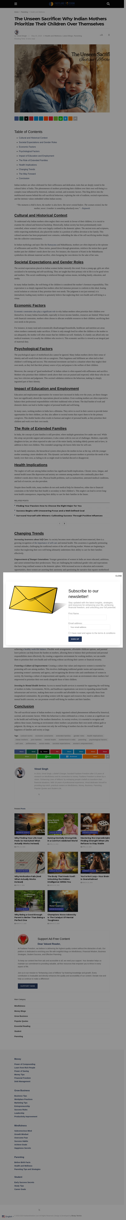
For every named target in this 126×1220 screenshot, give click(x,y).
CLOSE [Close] (119, 576)
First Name (87, 616)
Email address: (89, 626)
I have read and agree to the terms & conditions (91, 633)
